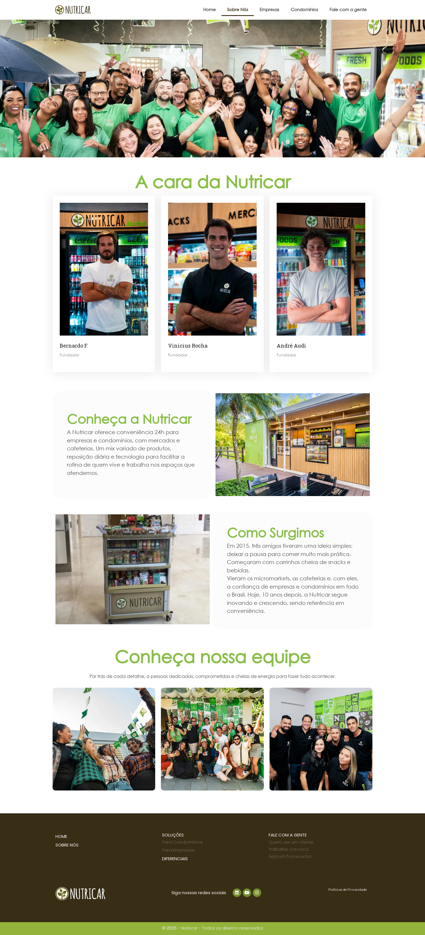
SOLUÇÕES (173, 835)
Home (209, 9)
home (61, 836)
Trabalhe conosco (289, 849)
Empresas (269, 9)
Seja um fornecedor (290, 856)
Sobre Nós (237, 9)
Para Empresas (178, 850)
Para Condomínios (182, 842)
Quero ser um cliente (291, 842)
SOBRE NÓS (67, 845)
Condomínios (304, 9)
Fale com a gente (348, 9)
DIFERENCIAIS (175, 859)
